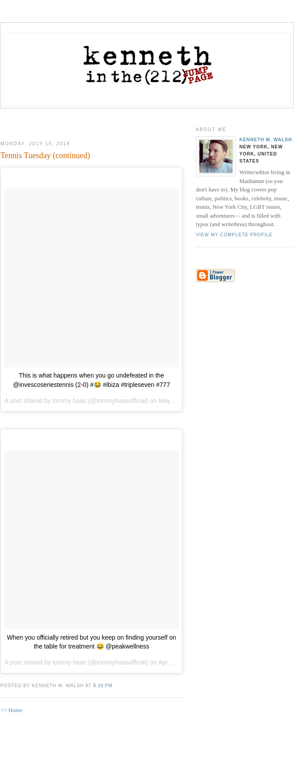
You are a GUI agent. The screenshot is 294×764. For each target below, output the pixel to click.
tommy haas (69, 400)
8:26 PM (102, 685)
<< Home (11, 710)
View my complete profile (234, 234)
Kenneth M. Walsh (265, 139)
